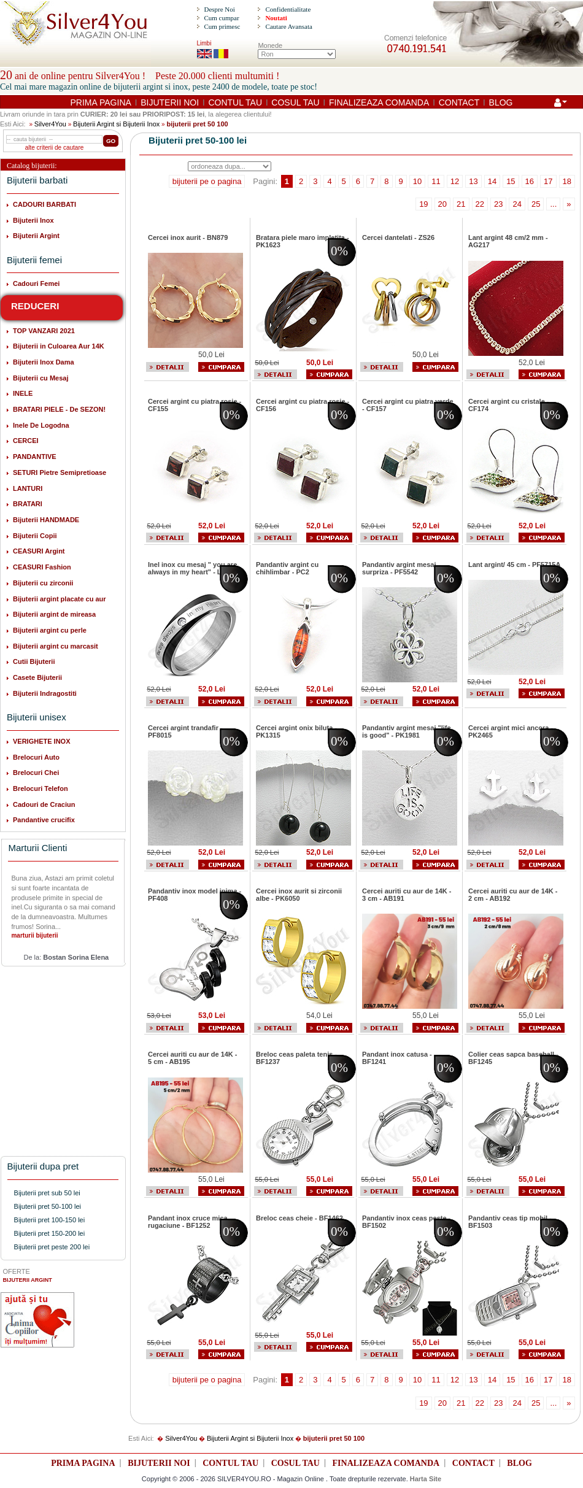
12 (454, 181)
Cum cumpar (221, 17)
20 (442, 204)
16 (529, 181)
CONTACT (459, 102)
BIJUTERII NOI (170, 102)
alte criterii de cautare (54, 147)
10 (417, 181)
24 (516, 204)
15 (510, 181)
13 (473, 181)
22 (480, 204)
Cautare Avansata (288, 26)
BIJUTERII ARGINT (27, 1280)
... (553, 204)
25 (535, 204)
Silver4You (50, 124)
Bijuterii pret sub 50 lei (47, 1193)
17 (548, 181)
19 (423, 204)
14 (492, 181)
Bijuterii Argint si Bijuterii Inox (116, 124)
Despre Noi (219, 9)
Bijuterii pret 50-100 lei (47, 1206)
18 (567, 181)
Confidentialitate (288, 9)
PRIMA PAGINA (101, 102)
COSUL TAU (295, 102)
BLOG (501, 102)
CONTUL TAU (235, 102)
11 (435, 181)
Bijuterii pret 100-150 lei (49, 1220)
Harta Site (425, 1478)
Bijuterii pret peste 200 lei (52, 1247)
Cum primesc (222, 26)
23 (498, 204)
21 (461, 204)
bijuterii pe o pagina (207, 181)
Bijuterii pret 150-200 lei (49, 1233)
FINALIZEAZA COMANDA (379, 102)
